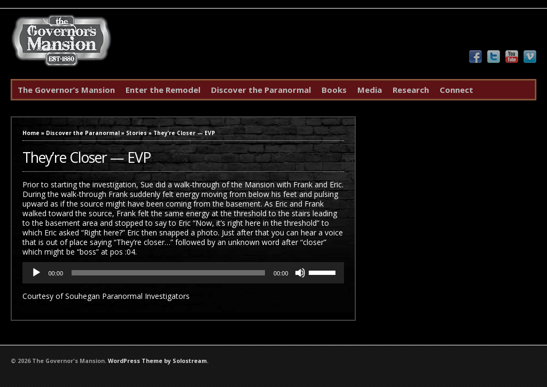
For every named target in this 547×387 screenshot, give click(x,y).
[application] (182, 272)
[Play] (36, 272)
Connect (456, 89)
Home (31, 133)
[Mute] (300, 272)
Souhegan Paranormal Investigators (127, 296)
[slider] (168, 272)
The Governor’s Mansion (66, 89)
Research (411, 89)
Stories (136, 133)
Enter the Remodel (163, 89)
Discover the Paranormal (261, 89)
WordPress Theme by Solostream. (158, 361)
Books (334, 89)
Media (369, 89)
